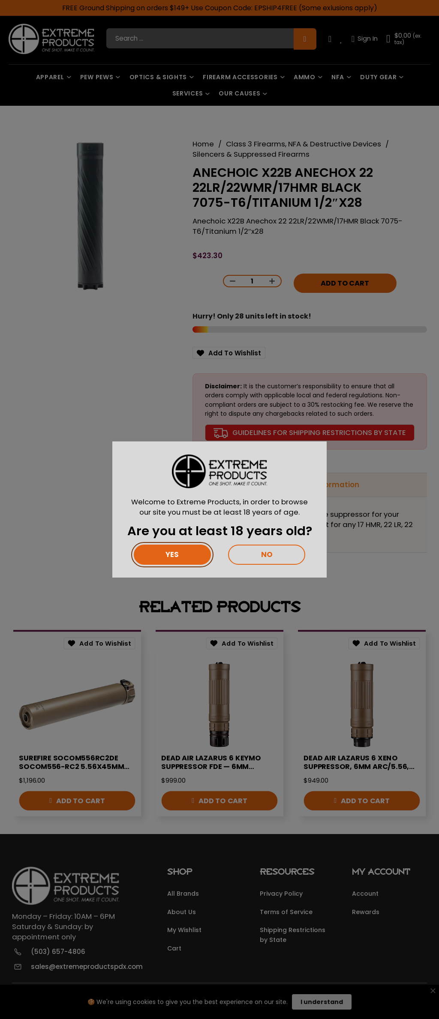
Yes (172, 554)
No (267, 554)
